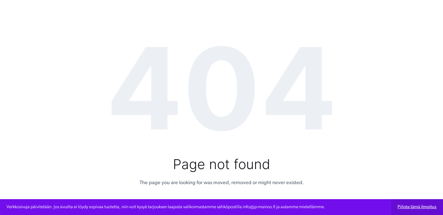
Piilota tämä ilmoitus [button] (417, 207)
